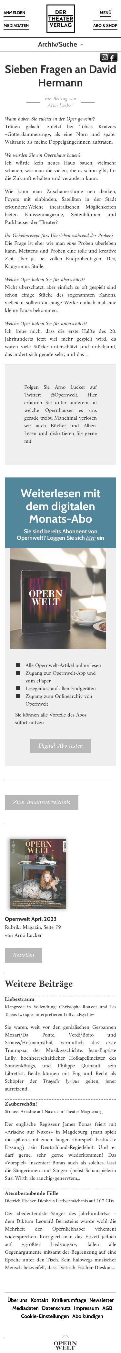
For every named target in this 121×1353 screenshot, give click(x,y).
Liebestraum (20, 999)
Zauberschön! (21, 1104)
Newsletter (101, 1300)
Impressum (86, 1308)
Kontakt (39, 1300)
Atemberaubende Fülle (31, 1193)
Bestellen (23, 955)
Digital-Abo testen (60, 746)
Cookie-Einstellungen (45, 1316)
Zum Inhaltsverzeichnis (41, 802)
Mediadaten (25, 1308)
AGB (107, 1308)
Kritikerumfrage (69, 1300)
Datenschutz (56, 1308)
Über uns (17, 1300)
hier (91, 538)
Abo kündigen (87, 1316)
